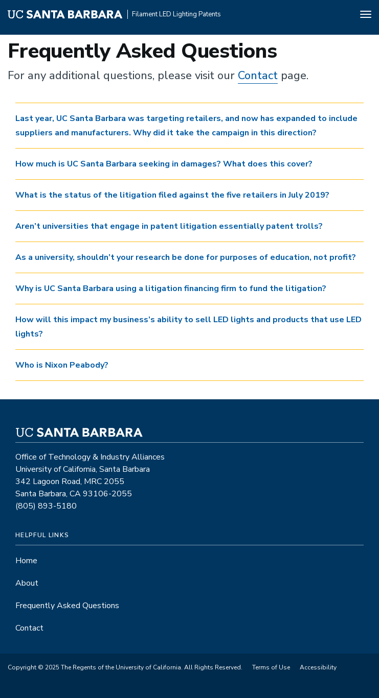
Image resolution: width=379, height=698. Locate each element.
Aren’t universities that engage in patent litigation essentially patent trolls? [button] (169, 226)
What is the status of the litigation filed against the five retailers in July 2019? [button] (172, 195)
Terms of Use (271, 667)
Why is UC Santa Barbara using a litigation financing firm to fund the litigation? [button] (170, 288)
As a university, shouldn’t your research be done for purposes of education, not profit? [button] (185, 257)
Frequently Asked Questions (67, 605)
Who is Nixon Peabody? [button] (61, 365)
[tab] (189, 125)
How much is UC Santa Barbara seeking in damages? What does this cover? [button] (164, 164)
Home (26, 560)
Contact (258, 75)
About (26, 583)
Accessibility (318, 667)
